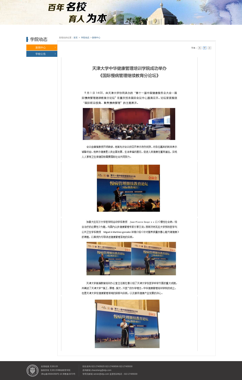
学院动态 (85, 37)
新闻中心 (45, 47)
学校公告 (45, 53)
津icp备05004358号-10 (51, 374)
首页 (75, 37)
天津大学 (54, 366)
